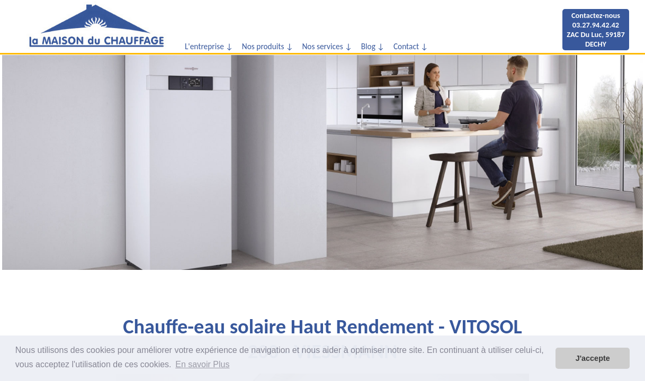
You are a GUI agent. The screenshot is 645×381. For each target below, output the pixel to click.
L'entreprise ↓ (209, 46)
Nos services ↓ (327, 46)
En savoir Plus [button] (202, 364)
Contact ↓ (410, 46)
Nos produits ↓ (267, 46)
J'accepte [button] (593, 358)
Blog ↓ (373, 46)
